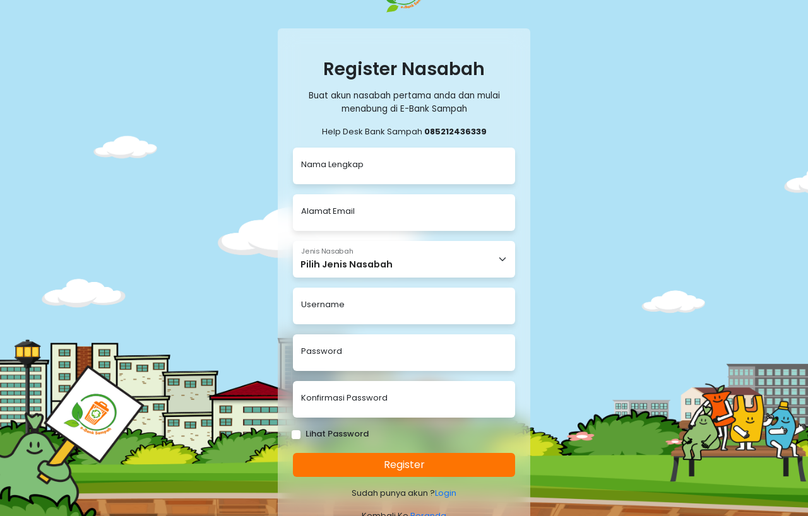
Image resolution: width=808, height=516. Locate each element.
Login (445, 493)
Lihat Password (337, 434)
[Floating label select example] (404, 259)
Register (404, 464)
